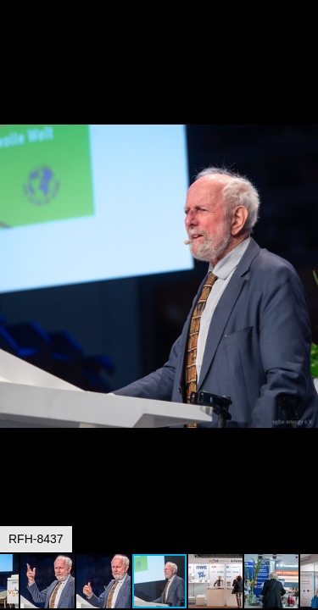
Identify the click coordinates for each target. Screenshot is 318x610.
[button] (302, 44)
